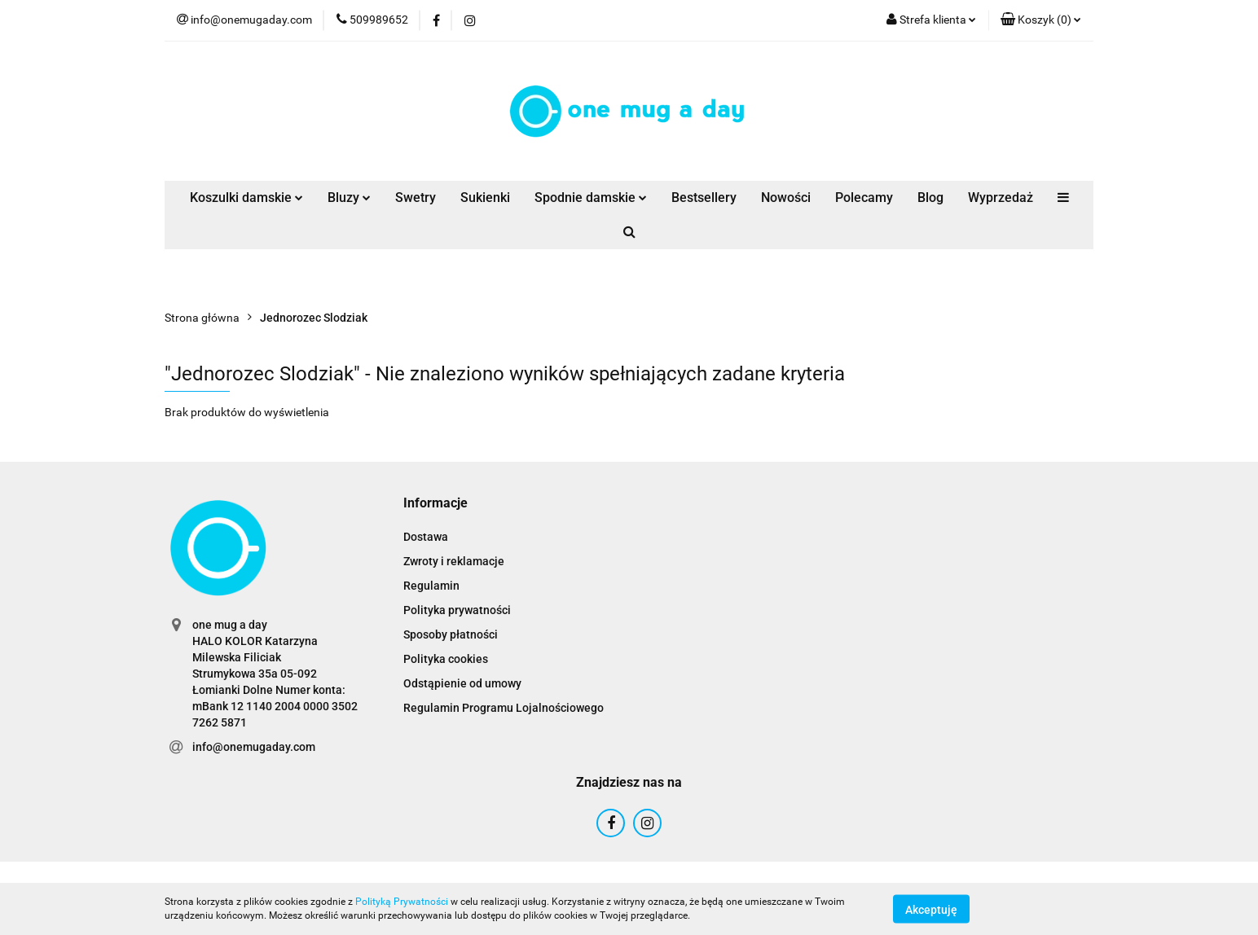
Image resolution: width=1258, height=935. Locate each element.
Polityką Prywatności (401, 901)
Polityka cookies (445, 658)
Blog (930, 197)
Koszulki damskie (246, 197)
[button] (1040, 20)
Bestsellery (704, 197)
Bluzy (349, 197)
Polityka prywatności (457, 610)
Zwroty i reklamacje (453, 561)
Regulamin (431, 585)
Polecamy (864, 197)
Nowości (786, 197)
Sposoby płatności (450, 634)
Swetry (415, 197)
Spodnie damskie (590, 197)
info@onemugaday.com (253, 746)
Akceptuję (931, 908)
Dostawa (425, 536)
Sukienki (485, 197)
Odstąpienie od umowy (462, 683)
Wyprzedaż (1000, 197)
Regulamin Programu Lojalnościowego (503, 707)
